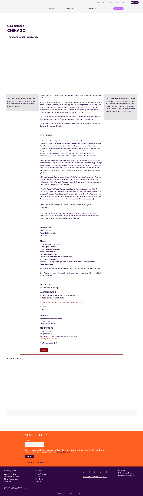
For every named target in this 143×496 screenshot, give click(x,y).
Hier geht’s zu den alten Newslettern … (37, 463)
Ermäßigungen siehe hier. (49, 339)
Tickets (44, 350)
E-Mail (28, 441)
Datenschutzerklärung (65, 452)
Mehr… (108, 116)
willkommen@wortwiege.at (95, 478)
